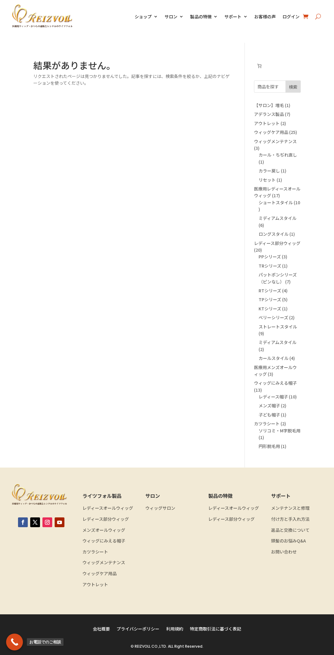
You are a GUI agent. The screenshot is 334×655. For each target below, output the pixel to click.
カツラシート (95, 552)
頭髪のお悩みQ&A (288, 541)
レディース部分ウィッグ (105, 519)
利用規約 (174, 629)
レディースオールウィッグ (107, 508)
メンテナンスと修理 (290, 508)
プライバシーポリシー (138, 629)
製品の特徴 (201, 16)
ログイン (291, 16)
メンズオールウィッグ (103, 530)
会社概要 (101, 629)
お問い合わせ (284, 552)
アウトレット (95, 584)
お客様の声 (265, 16)
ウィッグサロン (160, 508)
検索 (293, 87)
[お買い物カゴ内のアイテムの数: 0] (259, 66)
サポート (232, 16)
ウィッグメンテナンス (103, 562)
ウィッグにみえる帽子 (103, 541)
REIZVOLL (143, 646)
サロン (171, 16)
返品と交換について (290, 530)
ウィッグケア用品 (99, 573)
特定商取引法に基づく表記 (215, 629)
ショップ (143, 16)
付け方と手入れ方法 (290, 519)
